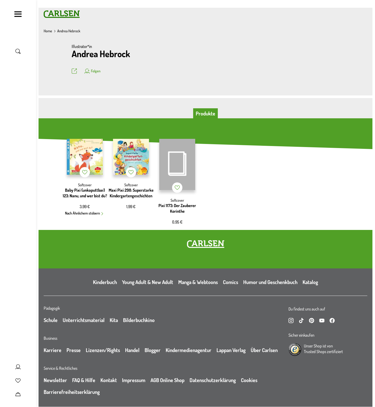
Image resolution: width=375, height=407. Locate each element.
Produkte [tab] (205, 113)
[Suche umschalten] (18, 51)
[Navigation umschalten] (18, 14)
